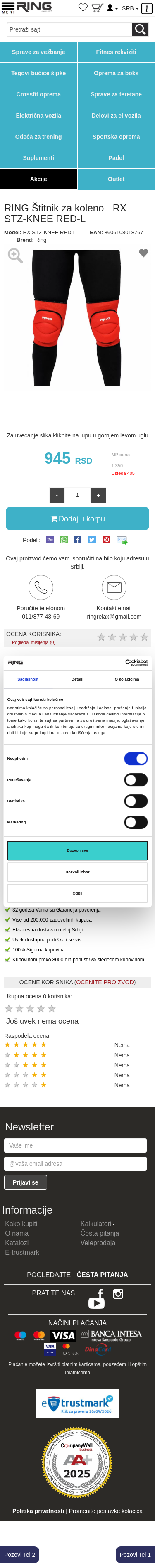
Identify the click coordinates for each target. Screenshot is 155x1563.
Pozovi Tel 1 (135, 1554)
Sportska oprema (116, 136)
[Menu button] (8, 7)
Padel (116, 158)
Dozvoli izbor (77, 872)
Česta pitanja (100, 1233)
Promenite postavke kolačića (106, 1511)
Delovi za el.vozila (116, 115)
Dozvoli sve (77, 850)
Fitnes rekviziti (116, 52)
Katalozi (17, 1242)
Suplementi (38, 158)
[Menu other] (148, 8)
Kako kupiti (21, 1223)
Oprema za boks (116, 73)
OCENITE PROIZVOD (105, 982)
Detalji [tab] (77, 679)
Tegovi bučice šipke (38, 73)
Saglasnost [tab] (27, 679)
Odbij (78, 893)
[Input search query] (69, 29)
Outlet (116, 179)
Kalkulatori (98, 1223)
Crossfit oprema (39, 94)
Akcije (38, 179)
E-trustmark (22, 1252)
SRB (130, 8)
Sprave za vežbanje (38, 52)
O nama (17, 1233)
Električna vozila (38, 115)
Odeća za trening (38, 136)
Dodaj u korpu (77, 518)
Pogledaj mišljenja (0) (33, 642)
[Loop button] (140, 29)
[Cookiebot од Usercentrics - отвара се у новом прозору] (112, 663)
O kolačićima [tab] (127, 679)
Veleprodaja (98, 1242)
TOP (144, 1529)
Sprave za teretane (116, 94)
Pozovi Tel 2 (19, 1554)
